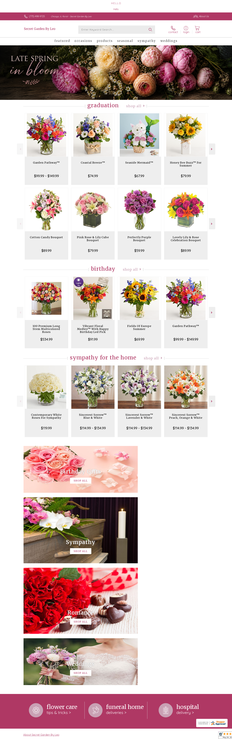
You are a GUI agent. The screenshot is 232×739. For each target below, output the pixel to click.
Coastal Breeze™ (93, 162)
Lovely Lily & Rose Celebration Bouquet (186, 239)
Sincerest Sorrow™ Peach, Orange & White (185, 416)
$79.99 (186, 176)
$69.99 (139, 339)
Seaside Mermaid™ (139, 162)
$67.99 (139, 176)
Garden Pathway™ (46, 162)
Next (212, 149)
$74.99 (93, 176)
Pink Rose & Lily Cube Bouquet (93, 239)
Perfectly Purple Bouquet (139, 239)
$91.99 (93, 339)
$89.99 (46, 250)
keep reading (131, 619)
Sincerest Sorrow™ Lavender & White (139, 416)
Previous (20, 149)
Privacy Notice (161, 736)
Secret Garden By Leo (39, 29)
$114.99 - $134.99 (93, 428)
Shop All (134, 106)
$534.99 (46, 339)
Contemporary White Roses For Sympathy (46, 416)
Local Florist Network (182, 736)
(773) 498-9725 (37, 16)
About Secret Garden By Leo (41, 613)
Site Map (201, 736)
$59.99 (139, 250)
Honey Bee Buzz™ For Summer (186, 164)
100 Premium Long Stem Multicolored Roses (46, 329)
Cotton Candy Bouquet (46, 237)
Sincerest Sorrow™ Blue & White (93, 416)
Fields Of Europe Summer (139, 327)
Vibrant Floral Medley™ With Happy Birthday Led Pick (93, 329)
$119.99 (46, 428)
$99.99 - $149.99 (46, 176)
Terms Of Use (144, 736)
